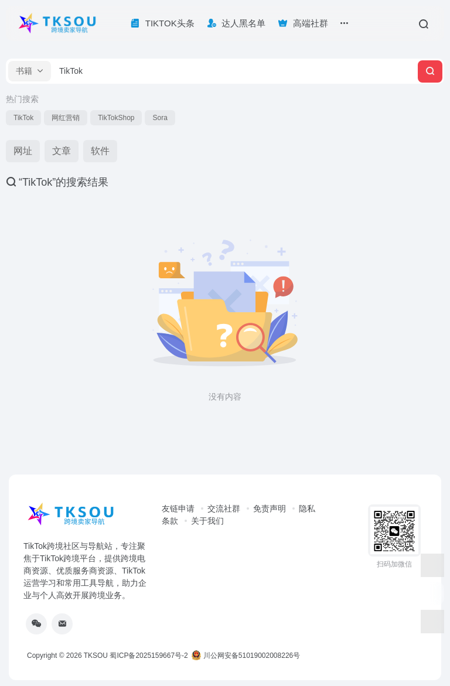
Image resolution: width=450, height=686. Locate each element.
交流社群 (223, 508)
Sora (159, 118)
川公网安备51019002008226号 (246, 655)
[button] (29, 71)
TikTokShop (116, 118)
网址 (22, 151)
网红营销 (66, 118)
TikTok (23, 118)
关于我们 (207, 520)
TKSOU (96, 655)
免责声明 (269, 508)
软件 (100, 151)
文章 (61, 151)
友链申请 (178, 508)
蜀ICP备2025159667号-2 (149, 655)
